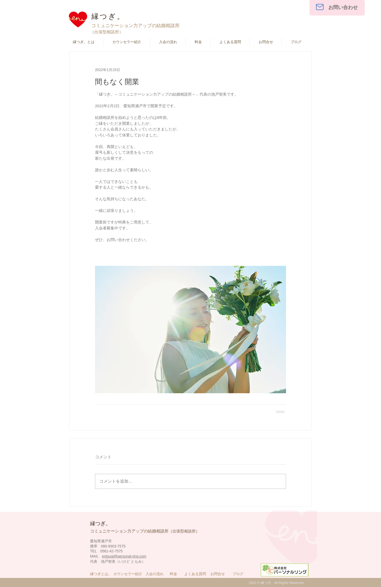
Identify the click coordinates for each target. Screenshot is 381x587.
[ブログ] (239, 574)
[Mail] (320, 6)
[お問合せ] (220, 574)
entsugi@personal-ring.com (124, 556)
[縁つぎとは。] (102, 574)
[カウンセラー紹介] (129, 574)
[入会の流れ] (155, 574)
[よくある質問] (196, 574)
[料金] (176, 574)
